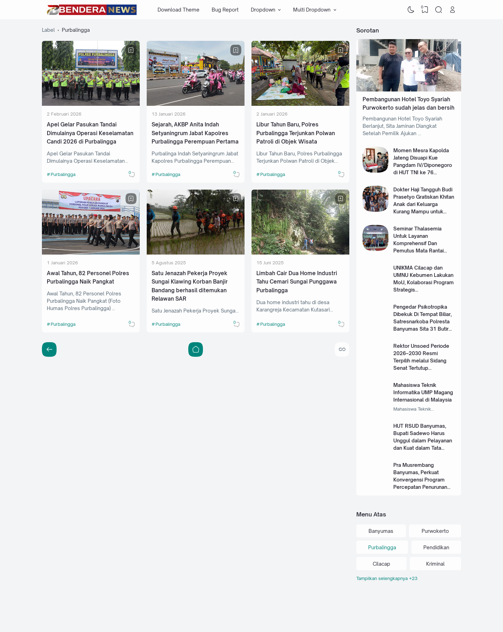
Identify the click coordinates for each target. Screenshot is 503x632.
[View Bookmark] (425, 10)
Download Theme (178, 10)
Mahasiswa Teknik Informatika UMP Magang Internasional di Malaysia (423, 392)
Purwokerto (435, 531)
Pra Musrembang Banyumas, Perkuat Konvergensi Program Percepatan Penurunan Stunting (420, 479)
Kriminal (435, 564)
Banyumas (381, 531)
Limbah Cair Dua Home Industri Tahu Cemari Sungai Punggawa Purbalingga (296, 282)
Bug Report (225, 10)
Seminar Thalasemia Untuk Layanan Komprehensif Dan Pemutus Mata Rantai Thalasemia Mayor (418, 243)
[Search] (439, 10)
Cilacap (381, 564)
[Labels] (408, 578)
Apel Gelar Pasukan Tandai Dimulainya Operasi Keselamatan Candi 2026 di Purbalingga (90, 133)
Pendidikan (436, 547)
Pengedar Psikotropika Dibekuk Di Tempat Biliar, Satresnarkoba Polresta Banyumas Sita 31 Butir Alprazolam (422, 321)
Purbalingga (63, 174)
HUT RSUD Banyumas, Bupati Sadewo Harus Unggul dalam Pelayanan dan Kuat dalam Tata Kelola (422, 440)
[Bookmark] (131, 50)
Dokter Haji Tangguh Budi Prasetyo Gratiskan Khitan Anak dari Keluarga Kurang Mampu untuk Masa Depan (423, 204)
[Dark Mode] (411, 10)
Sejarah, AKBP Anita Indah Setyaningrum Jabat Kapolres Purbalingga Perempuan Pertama (195, 133)
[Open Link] (452, 10)
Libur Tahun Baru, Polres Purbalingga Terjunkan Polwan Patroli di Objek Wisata (295, 133)
